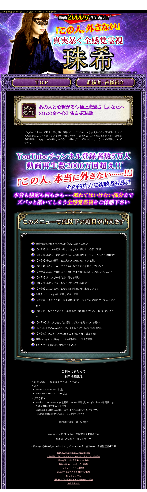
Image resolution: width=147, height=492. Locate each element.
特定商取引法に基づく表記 (73, 422)
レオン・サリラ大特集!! (73, 468)
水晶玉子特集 (73, 483)
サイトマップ (84, 439)
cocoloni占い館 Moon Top (61, 434)
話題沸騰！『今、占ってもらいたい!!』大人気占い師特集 (73, 456)
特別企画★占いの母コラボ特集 (73, 464)
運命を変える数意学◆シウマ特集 (73, 460)
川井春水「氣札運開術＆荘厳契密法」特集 (73, 480)
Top (87, 434)
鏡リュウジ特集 (73, 476)
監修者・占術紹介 (65, 439)
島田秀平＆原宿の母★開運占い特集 (73, 472)
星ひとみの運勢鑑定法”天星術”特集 (73, 453)
